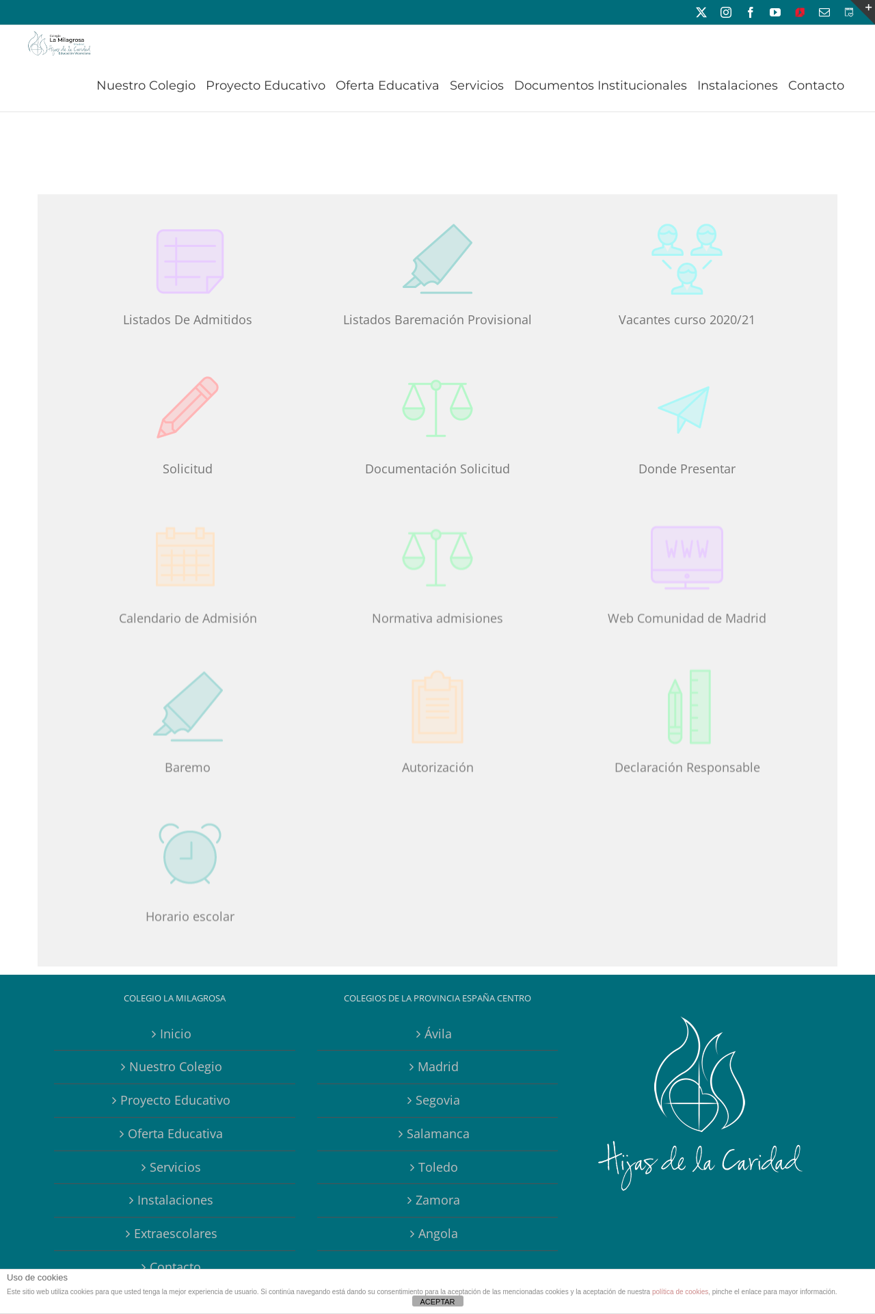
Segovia (438, 1100)
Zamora (438, 1200)
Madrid (438, 1066)
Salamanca (438, 1133)
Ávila (438, 1033)
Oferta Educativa (175, 1133)
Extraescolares (175, 1233)
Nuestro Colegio (175, 1066)
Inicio (175, 1033)
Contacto (175, 1267)
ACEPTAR (437, 1302)
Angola (438, 1233)
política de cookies (680, 1292)
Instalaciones (175, 1200)
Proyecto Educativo (175, 1100)
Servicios (175, 1167)
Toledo (438, 1167)
